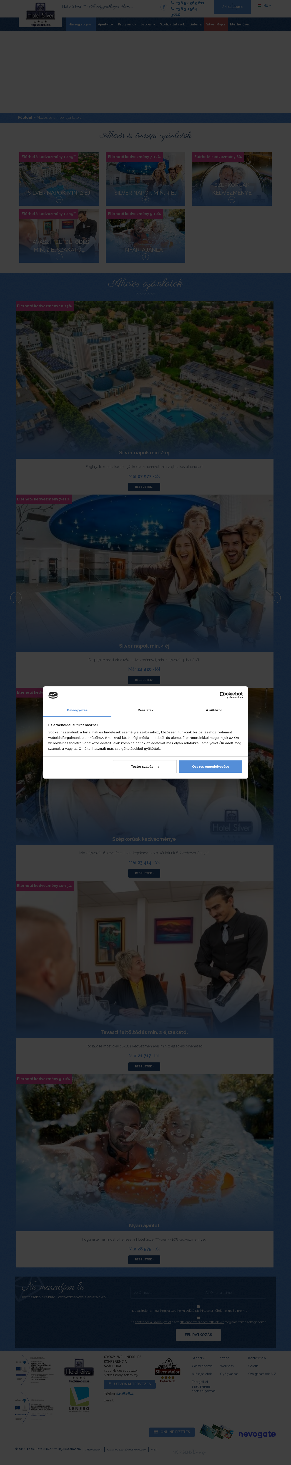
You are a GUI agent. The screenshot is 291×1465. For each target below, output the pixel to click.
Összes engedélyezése (210, 766)
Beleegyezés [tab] (77, 710)
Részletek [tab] (145, 710)
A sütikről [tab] (214, 710)
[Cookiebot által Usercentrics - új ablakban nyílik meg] (223, 695)
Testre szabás (145, 766)
